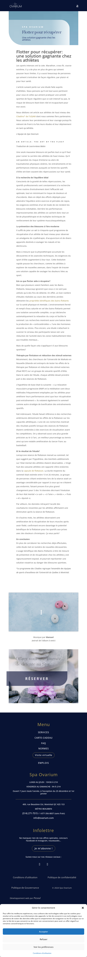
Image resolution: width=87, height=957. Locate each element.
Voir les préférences (43, 947)
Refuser (43, 939)
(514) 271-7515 (30, 813)
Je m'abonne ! (44, 848)
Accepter (43, 931)
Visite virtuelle (43, 755)
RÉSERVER (33, 678)
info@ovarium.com (43, 817)
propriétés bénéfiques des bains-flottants (49, 300)
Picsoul (37, 898)
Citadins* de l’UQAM (26, 117)
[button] (82, 907)
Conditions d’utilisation (42, 953)
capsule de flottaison (33, 470)
